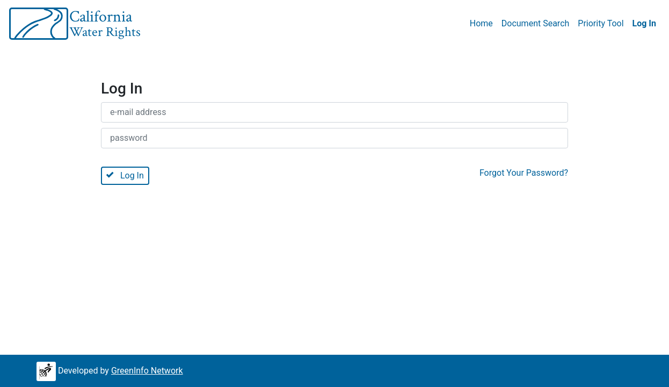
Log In (644, 23)
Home (481, 23)
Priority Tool (600, 23)
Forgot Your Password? (523, 173)
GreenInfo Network (147, 371)
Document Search (535, 23)
